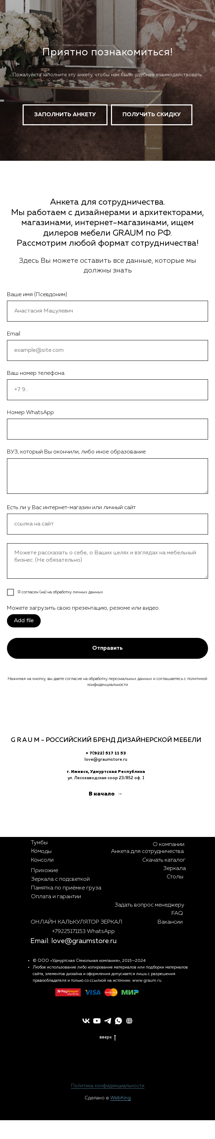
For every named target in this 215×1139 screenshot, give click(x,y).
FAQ (177, 913)
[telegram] (107, 1021)
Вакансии (170, 922)
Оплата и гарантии (56, 897)
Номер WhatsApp (30, 413)
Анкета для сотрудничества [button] (147, 851)
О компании (168, 844)
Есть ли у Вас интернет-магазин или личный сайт (71, 508)
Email (13, 334)
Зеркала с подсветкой (60, 879)
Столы (175, 877)
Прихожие (44, 870)
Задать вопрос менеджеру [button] (149, 905)
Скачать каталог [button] (163, 860)
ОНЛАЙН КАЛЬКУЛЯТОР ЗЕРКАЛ (76, 922)
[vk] (86, 1021)
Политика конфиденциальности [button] (107, 1085)
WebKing (120, 1098)
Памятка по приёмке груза (66, 888)
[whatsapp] (118, 1021)
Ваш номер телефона (35, 373)
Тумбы (39, 843)
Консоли (42, 860)
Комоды (41, 851)
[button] (151, 114)
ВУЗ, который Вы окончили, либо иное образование (76, 452)
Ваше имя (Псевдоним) (37, 295)
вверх (107, 1037)
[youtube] (97, 1021)
